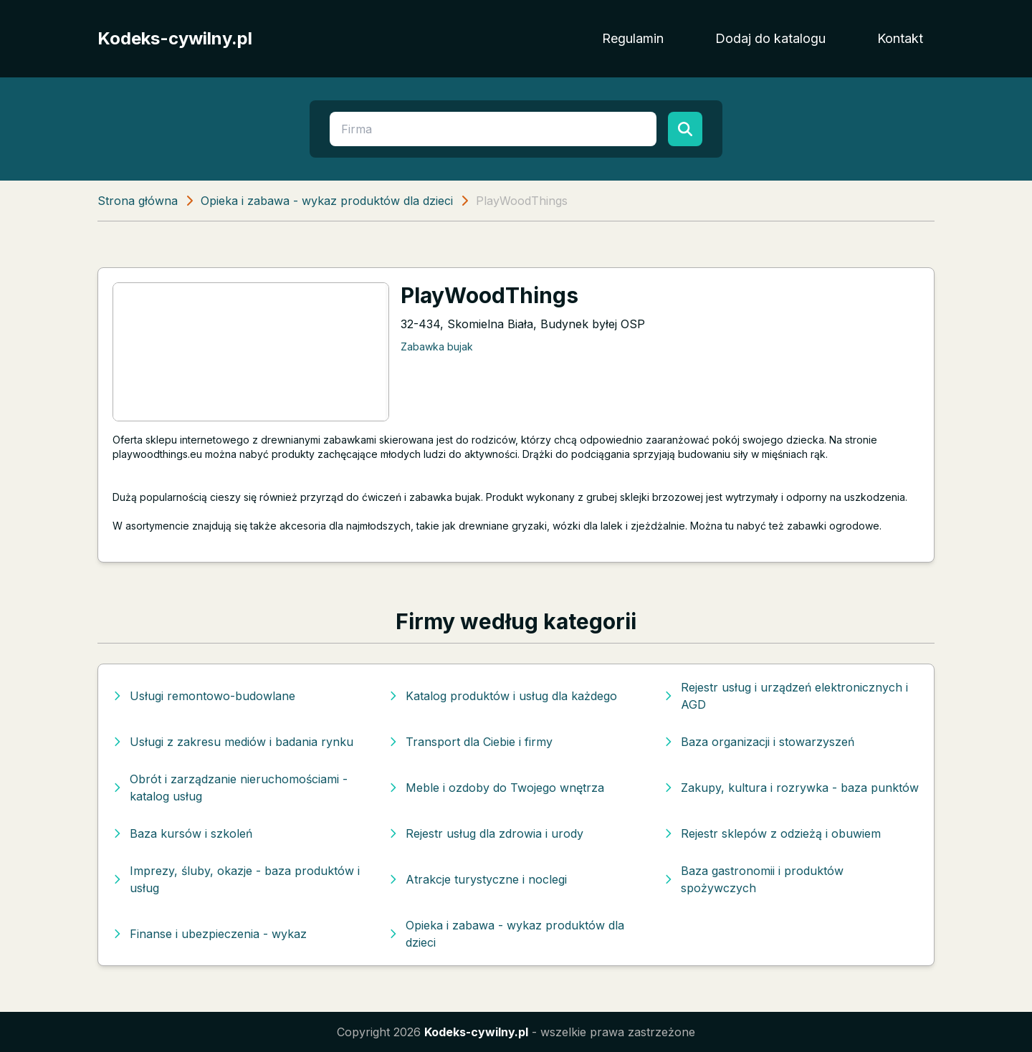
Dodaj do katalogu (770, 38)
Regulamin (633, 38)
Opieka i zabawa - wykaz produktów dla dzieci (327, 200)
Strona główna (137, 200)
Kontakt (900, 38)
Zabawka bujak (437, 346)
